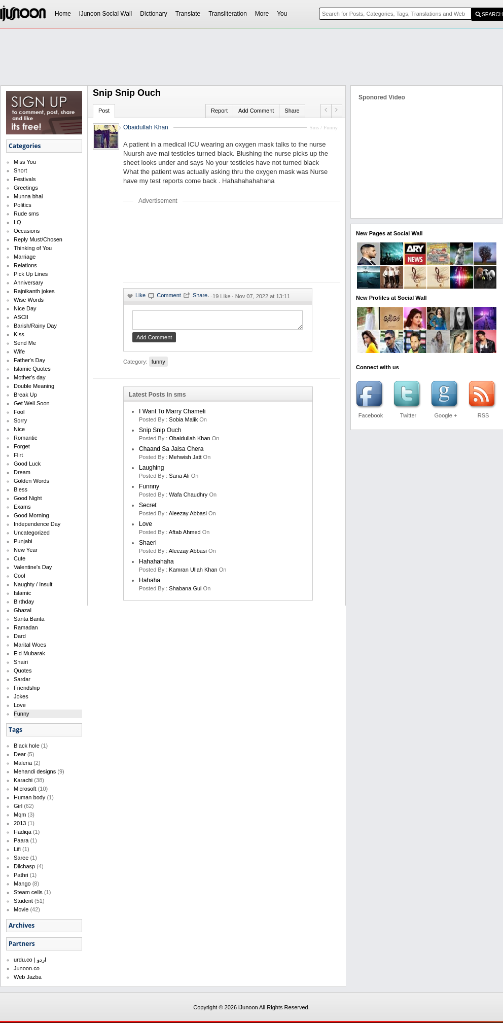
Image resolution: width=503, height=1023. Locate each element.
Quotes (22, 670)
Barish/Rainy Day (35, 326)
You (282, 13)
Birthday (24, 601)
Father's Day (29, 360)
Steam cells (28, 892)
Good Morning (31, 515)
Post (104, 111)
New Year (26, 550)
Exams (22, 507)
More (262, 13)
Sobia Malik (183, 422)
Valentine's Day (33, 567)
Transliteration (227, 13)
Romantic (25, 438)
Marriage (24, 257)
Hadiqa (22, 832)
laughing (151, 470)
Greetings (26, 188)
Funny (21, 714)
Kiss (19, 334)
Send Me (25, 343)
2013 (20, 823)
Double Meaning (34, 386)
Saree (21, 858)
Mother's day (30, 377)
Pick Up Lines (31, 274)
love (145, 527)
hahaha (149, 583)
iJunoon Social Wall (105, 13)
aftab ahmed (185, 535)
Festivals (24, 179)
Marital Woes (30, 645)
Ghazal (22, 610)
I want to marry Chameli (172, 414)
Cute (19, 558)
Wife (19, 351)
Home (63, 13)
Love (20, 705)
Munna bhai (28, 196)
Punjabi (23, 541)
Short (20, 170)
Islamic (22, 593)
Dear (20, 754)
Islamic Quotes (32, 369)
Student (23, 901)
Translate (188, 13)
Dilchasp (24, 866)
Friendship (27, 688)
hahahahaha (156, 564)
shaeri (148, 545)
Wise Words (29, 300)
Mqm (20, 815)
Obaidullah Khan (145, 127)
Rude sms (26, 213)
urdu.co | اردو (30, 960)
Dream (22, 472)
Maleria (23, 763)
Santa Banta (29, 619)
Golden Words (31, 481)
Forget (22, 446)
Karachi (23, 780)
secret (148, 508)
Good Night (28, 498)
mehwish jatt (185, 460)
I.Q (17, 222)
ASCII (21, 317)
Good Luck (27, 464)
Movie (21, 909)
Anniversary (28, 282)
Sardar (22, 679)
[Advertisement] (157, 243)
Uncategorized (32, 533)
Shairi (21, 662)
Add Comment (256, 111)
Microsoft (25, 789)
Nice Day (25, 308)
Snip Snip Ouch (160, 433)
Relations (25, 265)
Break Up (25, 395)
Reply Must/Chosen (38, 239)
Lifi (17, 849)
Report (219, 111)
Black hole (27, 746)
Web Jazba (28, 977)
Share (291, 111)
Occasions (27, 231)
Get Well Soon (32, 403)
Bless (20, 489)
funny (158, 365)
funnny (149, 489)
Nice (19, 429)
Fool (19, 412)
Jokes (21, 696)
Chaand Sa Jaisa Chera (171, 451)
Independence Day (37, 524)
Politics (22, 205)
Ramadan (26, 627)
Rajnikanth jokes (34, 291)
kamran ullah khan (193, 573)
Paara (21, 840)
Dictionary (153, 13)
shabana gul (185, 591)
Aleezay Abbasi (188, 516)
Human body (29, 797)
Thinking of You (33, 248)
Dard (20, 636)
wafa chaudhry (188, 498)
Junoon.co (27, 968)
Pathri (21, 875)
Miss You (25, 162)
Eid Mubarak (29, 653)
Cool (19, 576)
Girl (18, 806)
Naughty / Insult (33, 584)
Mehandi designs (35, 771)
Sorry (20, 420)
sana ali (179, 479)
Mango (22, 883)
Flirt (18, 455)
